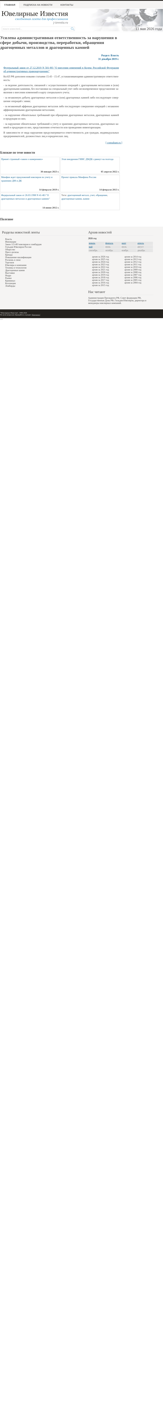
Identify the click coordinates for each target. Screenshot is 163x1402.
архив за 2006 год (132, 277)
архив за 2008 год (132, 272)
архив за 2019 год (100, 275)
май (90, 247)
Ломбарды (10, 286)
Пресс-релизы (12, 252)
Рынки (8, 278)
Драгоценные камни (15, 270)
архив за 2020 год (100, 272)
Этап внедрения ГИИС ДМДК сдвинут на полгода (87, 159)
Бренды (9, 255)
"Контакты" (36, 315)
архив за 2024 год (100, 262)
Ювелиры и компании (15, 265)
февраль (109, 243)
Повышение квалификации (18, 257)
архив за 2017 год (100, 280)
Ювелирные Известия (34, 14)
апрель (140, 243)
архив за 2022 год (100, 267)
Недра (8, 275)
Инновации (10, 242)
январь (92, 243)
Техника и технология (15, 268)
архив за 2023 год (100, 264)
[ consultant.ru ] (114, 142)
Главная (9, 5)
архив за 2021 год (100, 269)
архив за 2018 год (100, 277)
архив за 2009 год (132, 269)
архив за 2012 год (132, 262)
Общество (10, 249)
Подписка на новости (37, 5)
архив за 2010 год (132, 267)
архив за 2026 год (100, 257)
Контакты (67, 5)
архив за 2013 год (132, 259)
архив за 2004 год (132, 282)
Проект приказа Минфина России (78, 177)
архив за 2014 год (132, 257)
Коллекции (10, 283)
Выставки (10, 273)
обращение (101, 195)
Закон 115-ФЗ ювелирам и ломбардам (23, 244)
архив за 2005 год (132, 280)
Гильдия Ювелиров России (18, 247)
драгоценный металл (78, 195)
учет (92, 195)
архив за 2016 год (100, 282)
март (124, 243)
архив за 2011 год (132, 264)
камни (86, 198)
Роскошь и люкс (13, 260)
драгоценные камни (71, 198)
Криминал (10, 281)
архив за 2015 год (100, 285)
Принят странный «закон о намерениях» (22, 159)
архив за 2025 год (100, 259)
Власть (8, 239)
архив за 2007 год (132, 275)
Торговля (9, 262)
